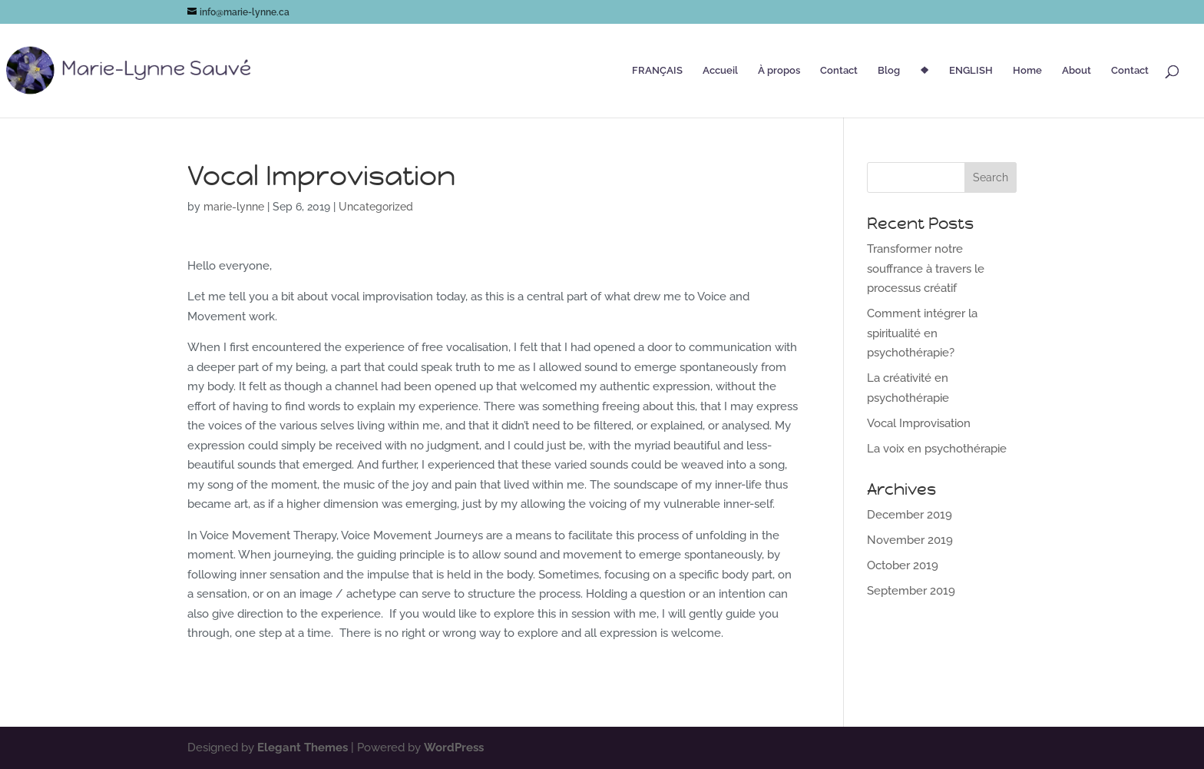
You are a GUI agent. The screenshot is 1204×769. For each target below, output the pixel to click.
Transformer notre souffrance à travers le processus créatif (925, 268)
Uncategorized (376, 207)
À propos (779, 70)
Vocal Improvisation (919, 423)
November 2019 (910, 540)
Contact (839, 70)
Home (1027, 70)
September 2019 (911, 591)
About (1076, 70)
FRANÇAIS (657, 70)
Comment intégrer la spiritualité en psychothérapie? (922, 333)
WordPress (454, 747)
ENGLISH (971, 70)
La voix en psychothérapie (937, 449)
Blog (889, 70)
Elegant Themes (302, 747)
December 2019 (909, 515)
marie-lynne (233, 207)
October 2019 (902, 565)
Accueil (720, 70)
